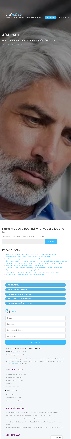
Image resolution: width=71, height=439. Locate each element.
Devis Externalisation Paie (17, 289)
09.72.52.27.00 (63, 17)
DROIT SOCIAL (9, 394)
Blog (41, 17)
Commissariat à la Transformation (16, 374)
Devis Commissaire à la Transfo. (19, 303)
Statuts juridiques (12, 390)
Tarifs (15, 17)
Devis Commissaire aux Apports (19, 299)
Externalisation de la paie (13, 398)
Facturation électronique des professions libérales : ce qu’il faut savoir (28, 256)
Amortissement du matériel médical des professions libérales (25, 274)
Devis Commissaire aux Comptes (19, 294)
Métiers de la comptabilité (13, 401)
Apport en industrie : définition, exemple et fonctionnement (24, 265)
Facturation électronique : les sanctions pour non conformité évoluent (28, 259)
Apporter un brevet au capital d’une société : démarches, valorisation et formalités (31, 254)
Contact (34, 17)
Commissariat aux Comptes (14, 380)
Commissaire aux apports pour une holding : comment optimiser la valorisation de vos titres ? (35, 268)
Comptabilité (9, 383)
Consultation (24, 17)
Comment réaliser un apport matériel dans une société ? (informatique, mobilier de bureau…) (35, 263)
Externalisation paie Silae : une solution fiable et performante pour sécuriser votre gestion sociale (36, 261)
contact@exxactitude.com (17, 355)
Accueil (9, 17)
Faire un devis (50, 18)
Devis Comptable (13, 285)
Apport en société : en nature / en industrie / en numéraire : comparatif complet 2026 (32, 272)
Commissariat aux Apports (13, 377)
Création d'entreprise (12, 387)
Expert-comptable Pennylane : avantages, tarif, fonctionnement (25, 270)
